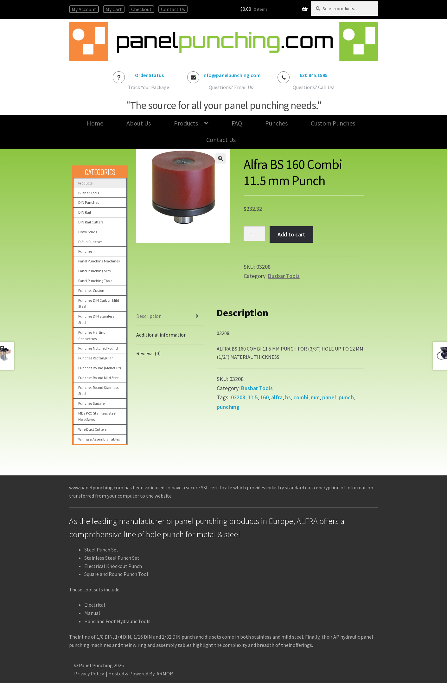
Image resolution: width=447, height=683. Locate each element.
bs (288, 397)
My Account (84, 9)
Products (186, 123)
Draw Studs (87, 231)
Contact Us (173, 9)
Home (95, 123)
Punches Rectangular (95, 358)
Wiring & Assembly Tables (99, 439)
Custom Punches (333, 123)
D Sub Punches (90, 241)
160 (264, 397)
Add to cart (291, 234)
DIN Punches (88, 202)
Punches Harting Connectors (91, 335)
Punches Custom (91, 290)
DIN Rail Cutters (90, 222)
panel (329, 397)
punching (228, 406)
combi (300, 397)
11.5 (253, 397)
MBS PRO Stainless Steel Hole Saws (97, 416)
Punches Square (91, 403)
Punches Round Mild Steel (98, 377)
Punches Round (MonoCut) (99, 367)
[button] (220, 158)
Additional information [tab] (161, 335)
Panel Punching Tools (95, 280)
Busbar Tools (284, 276)
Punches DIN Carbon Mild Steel (98, 303)
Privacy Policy (89, 673)
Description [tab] (149, 316)
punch (346, 397)
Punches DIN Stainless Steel (96, 319)
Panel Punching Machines (99, 261)
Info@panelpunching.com (231, 75)
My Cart (113, 9)
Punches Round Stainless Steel (98, 390)
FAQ (237, 123)
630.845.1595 (314, 75)
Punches (276, 123)
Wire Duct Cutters (92, 429)
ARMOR (164, 673)
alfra (277, 397)
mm (315, 397)
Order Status (149, 75)
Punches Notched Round (98, 348)
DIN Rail (84, 212)
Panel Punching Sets (94, 270)
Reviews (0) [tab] (148, 353)
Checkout (141, 9)
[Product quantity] (254, 233)
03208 (238, 397)
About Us (138, 123)
